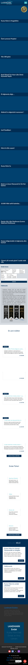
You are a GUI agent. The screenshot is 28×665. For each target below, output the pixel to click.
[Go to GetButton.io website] (25, 663)
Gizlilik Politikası (7, 647)
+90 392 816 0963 (15, 655)
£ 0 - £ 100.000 (12, 275)
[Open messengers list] (25, 661)
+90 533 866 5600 (17, 657)
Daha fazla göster (13, 456)
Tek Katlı (16, 270)
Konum (4, 274)
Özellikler (16, 269)
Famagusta (22, 271)
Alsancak (4, 276)
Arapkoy (4, 277)
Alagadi (4, 275)
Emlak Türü (3, 269)
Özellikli (16, 271)
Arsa (3, 272)
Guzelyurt (22, 272)
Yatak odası (9, 269)
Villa (3, 271)
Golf (16, 272)
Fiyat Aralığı (12, 274)
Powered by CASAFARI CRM (14, 662)
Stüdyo (9, 270)
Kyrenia (22, 270)
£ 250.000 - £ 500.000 (12, 277)
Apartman (3, 270)
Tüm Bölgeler (22, 269)
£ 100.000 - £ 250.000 (12, 276)
